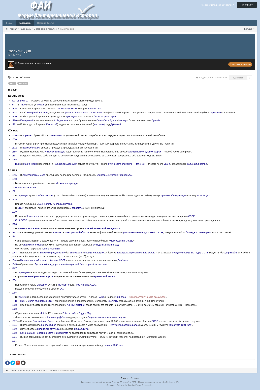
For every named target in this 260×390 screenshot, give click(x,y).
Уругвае (27, 135)
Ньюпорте (63, 284)
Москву (122, 120)
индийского (43, 329)
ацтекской (71, 108)
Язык (124, 378)
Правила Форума (45, 23)
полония (139, 164)
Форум (9, 23)
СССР (20, 208)
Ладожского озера (33, 244)
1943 (14, 252)
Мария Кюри (30, 164)
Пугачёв (156, 120)
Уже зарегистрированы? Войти (217, 5)
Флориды (122, 252)
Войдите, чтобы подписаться (212, 77)
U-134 (205, 252)
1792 (14, 124)
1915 (14, 175)
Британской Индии (104, 276)
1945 (14, 264)
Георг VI (49, 276)
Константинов (48, 325)
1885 (14, 151)
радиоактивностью (197, 164)
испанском (24, 228)
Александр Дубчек (57, 317)
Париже (21, 297)
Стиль (135, 378)
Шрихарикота (80, 329)
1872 (14, 147)
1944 (14, 260)
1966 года (120, 297)
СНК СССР (21, 220)
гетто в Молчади (51, 248)
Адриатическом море (34, 175)
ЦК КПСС (20, 301)
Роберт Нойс (69, 313)
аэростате (77, 208)
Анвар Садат (47, 321)
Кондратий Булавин (37, 112)
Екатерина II (26, 120)
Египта (36, 321)
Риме (23, 104)
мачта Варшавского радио (124, 325)
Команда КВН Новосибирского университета (44, 333)
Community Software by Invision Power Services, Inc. (130, 385)
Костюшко (99, 124)
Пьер (18, 164)
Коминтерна (33, 216)
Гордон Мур (85, 313)
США (93, 284)
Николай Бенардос (55, 151)
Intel (43, 313)
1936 (14, 224)
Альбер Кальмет (45, 195)
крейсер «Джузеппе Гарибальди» (115, 175)
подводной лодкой (94, 252)
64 (12, 104)
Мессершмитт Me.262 (121, 240)
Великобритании (31, 147)
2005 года (118, 345)
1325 (14, 108)
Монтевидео (55, 135)
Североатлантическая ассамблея (147, 297)
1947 (14, 268)
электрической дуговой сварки (144, 151)
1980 (14, 329)
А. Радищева (61, 120)
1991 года (186, 325)
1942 (14, 236)
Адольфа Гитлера (62, 204)
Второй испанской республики (102, 228)
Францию (24, 272)
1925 (14, 199)
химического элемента (120, 164)
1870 (14, 139)
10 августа (174, 325)
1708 (14, 112)
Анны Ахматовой (76, 305)
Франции (23, 195)
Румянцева (71, 116)
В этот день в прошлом (240, 64)
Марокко (35, 228)
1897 (14, 155)
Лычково (57, 232)
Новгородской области (77, 232)
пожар (40, 104)
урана (167, 164)
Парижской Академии (65, 164)
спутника (55, 329)
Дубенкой (115, 124)
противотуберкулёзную (173, 195)
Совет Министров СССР (41, 301)
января (108, 345)
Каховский (51, 124)
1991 (14, 337)
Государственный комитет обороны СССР (42, 260)
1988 (14, 333)
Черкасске (215, 112)
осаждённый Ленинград (106, 244)
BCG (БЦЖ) (203, 195)
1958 (14, 305)
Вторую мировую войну (52, 252)
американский (134, 252)
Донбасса (123, 260)
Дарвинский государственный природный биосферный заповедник (71, 264)
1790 (14, 120)
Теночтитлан (94, 108)
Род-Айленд (82, 284)
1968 (14, 309)
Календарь (25, 23)
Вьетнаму (113, 301)
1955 (14, 292)
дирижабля (76, 252)
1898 (14, 159)
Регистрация (247, 4)
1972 (14, 321)
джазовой (42, 284)
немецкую (176, 252)
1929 (14, 211)
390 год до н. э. (19, 100)
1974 (14, 325)
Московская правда (66, 183)
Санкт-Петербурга (106, 120)
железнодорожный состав (149, 232)
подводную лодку (191, 252)
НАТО (101, 297)
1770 (14, 116)
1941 (14, 232)
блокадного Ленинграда (199, 232)
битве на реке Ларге (105, 116)
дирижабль (149, 252)
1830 (14, 135)
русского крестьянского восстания (83, 112)
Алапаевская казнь (25, 187)
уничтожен (129, 232)
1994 (14, 341)
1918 (14, 179)
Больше (249, 29)
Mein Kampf (44, 204)
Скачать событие (18, 355)
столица (61, 108)
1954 (14, 280)
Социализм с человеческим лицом (106, 317)
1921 (14, 191)
